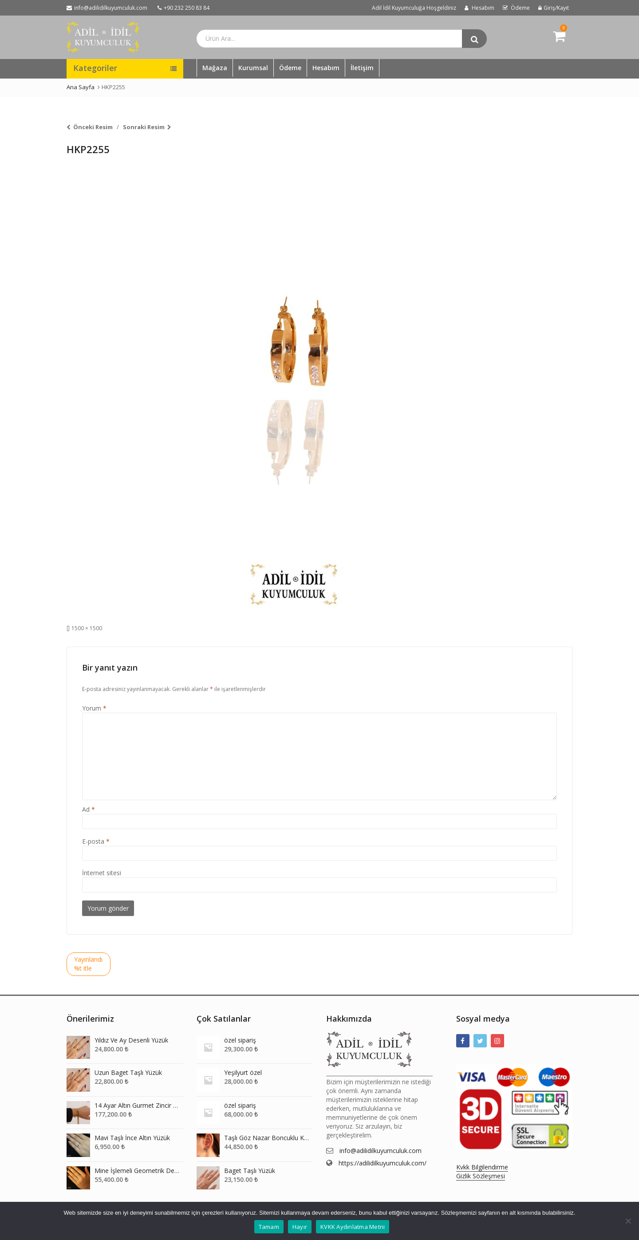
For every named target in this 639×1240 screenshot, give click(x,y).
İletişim (362, 67)
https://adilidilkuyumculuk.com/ (382, 1163)
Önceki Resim (93, 127)
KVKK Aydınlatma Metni (352, 1227)
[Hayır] (627, 1220)
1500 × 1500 (86, 628)
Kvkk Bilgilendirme (482, 1167)
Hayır (299, 1227)
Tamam (269, 1227)
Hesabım (325, 67)
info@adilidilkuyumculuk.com (380, 1150)
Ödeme (290, 67)
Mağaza (214, 67)
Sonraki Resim (144, 127)
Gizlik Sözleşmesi (480, 1176)
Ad (88, 809)
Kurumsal (253, 67)
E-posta (96, 841)
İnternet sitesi (101, 873)
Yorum (94, 708)
